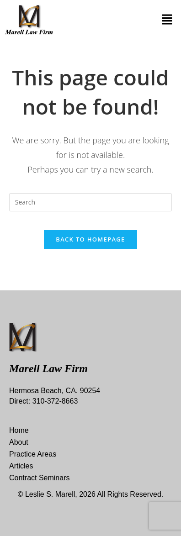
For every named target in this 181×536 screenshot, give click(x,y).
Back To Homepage (90, 239)
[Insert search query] (90, 202)
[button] (167, 19)
